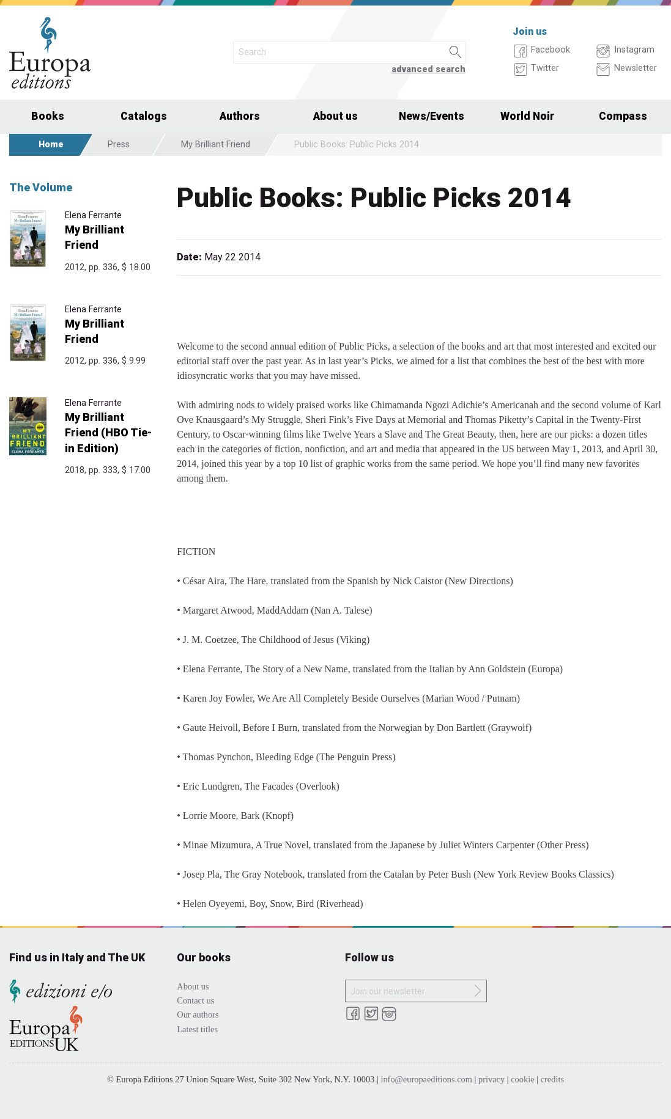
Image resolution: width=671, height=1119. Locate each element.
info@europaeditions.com (426, 1079)
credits (552, 1079)
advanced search (428, 69)
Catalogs (143, 116)
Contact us (195, 1000)
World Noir (527, 116)
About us (335, 116)
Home (51, 144)
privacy (491, 1079)
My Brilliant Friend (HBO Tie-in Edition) (108, 432)
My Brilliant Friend (215, 144)
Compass (623, 116)
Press (119, 144)
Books (47, 116)
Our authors (197, 1014)
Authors (240, 116)
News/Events (431, 116)
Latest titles (197, 1029)
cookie (522, 1079)
